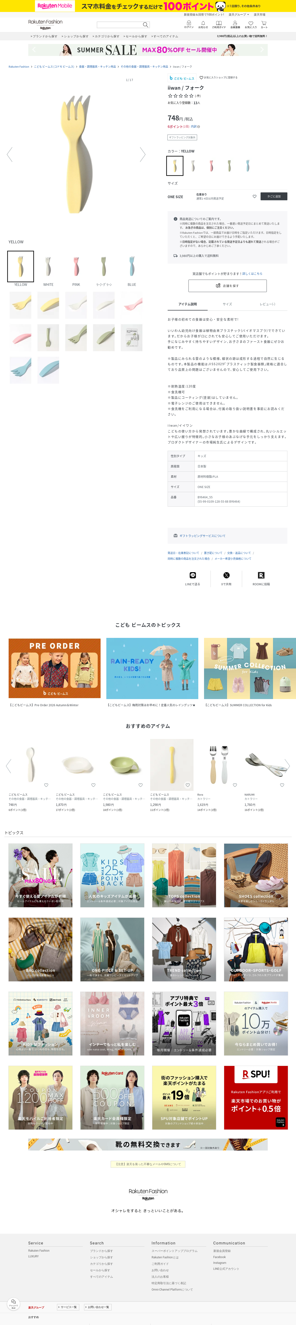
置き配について (213, 553)
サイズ (227, 304)
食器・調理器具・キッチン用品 (97, 67)
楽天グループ (237, 14)
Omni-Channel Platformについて (172, 1289)
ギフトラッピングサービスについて (203, 536)
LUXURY (33, 1256)
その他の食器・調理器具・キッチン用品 (144, 67)
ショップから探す (101, 1257)
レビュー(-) (267, 304)
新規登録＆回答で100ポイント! (204, 14)
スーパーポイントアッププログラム (175, 1251)
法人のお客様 (160, 1276)
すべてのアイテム (101, 1276)
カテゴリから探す (101, 1263)
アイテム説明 (187, 304)
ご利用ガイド (160, 1263)
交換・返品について (239, 553)
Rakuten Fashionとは (165, 1257)
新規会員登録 (222, 1251)
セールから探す (100, 1270)
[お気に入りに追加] (254, 196)
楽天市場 (259, 14)
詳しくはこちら (252, 274)
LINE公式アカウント (226, 1269)
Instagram (219, 1263)
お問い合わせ (160, 1270)
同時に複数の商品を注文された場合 (189, 559)
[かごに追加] (274, 196)
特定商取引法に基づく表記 (169, 1283)
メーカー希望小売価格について (233, 559)
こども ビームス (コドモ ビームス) (54, 67)
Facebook (219, 1257)
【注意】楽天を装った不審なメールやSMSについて (148, 1164)
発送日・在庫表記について (183, 553)
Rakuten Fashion (19, 67)
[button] (76, 154)
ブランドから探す (101, 1251)
